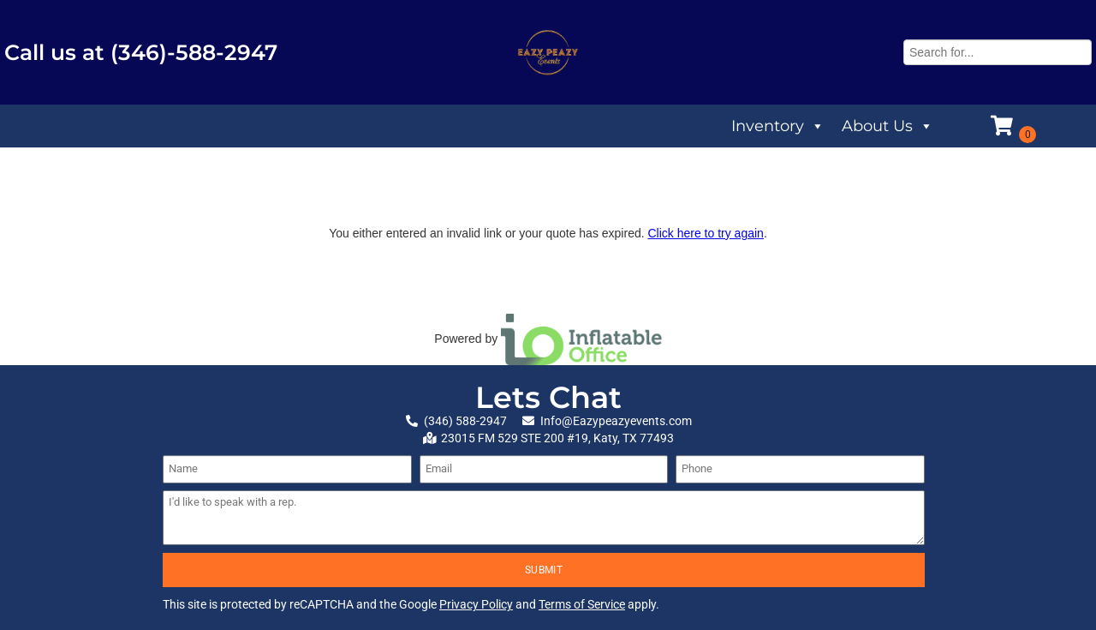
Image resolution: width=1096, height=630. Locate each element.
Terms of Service (582, 604)
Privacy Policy (476, 604)
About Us (887, 126)
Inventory (778, 126)
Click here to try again (705, 233)
